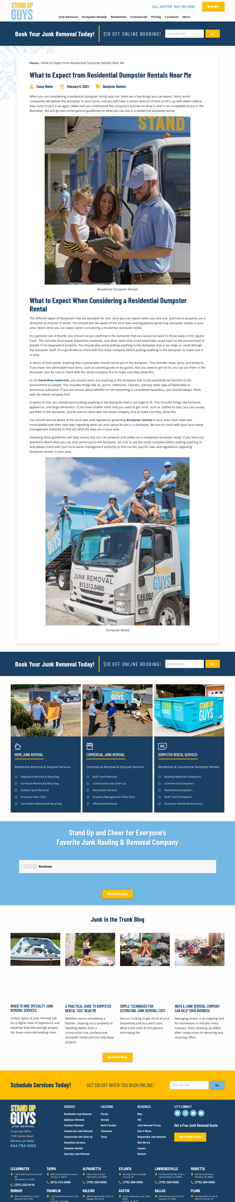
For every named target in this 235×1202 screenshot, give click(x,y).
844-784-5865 (184, 6)
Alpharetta (92, 1139)
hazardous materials (53, 380)
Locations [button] (172, 17)
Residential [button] (118, 17)
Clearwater (20, 1139)
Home (34, 63)
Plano (195, 1161)
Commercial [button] (138, 17)
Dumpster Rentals (114, 86)
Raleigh (89, 1161)
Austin (124, 1161)
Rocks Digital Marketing (210, 1193)
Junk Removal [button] (68, 17)
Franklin (54, 1161)
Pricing (156, 17)
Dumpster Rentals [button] (94, 17)
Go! (213, 34)
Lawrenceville (166, 1139)
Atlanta (125, 1139)
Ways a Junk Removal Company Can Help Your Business (197, 978)
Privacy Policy (18, 1193)
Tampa (51, 1139)
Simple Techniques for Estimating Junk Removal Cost (142, 978)
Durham (16, 1161)
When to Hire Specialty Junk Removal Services (32, 978)
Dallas (160, 1161)
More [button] (186, 17)
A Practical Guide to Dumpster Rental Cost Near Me (88, 978)
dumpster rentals (139, 420)
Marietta (198, 1139)
